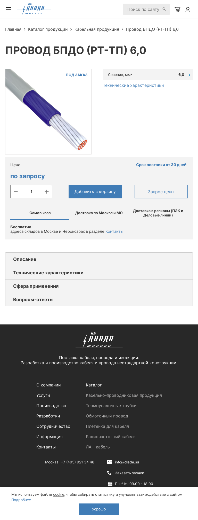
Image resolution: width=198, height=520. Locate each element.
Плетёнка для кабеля (107, 426)
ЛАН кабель (98, 446)
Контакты (114, 231)
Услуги (43, 395)
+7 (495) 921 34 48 (77, 462)
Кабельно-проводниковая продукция (124, 395)
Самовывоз (40, 213)
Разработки (48, 415)
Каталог (94, 384)
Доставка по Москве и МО (99, 213)
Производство (51, 405)
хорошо (99, 509)
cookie (58, 494)
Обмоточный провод (107, 415)
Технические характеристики (133, 85)
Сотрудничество (53, 426)
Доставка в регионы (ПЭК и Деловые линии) (158, 212)
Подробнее (21, 500)
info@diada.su (127, 462)
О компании (48, 384)
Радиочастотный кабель (111, 436)
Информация (49, 436)
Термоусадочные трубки (111, 405)
